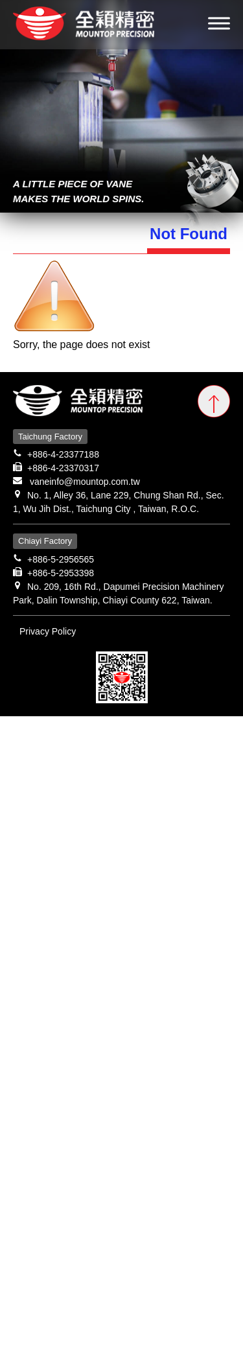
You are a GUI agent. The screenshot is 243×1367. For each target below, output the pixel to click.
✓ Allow (18, 754)
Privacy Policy (47, 631)
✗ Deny (18, 770)
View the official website (118, 910)
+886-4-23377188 (63, 454)
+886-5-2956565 (60, 559)
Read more (30, 910)
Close (13, 723)
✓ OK (157, 1358)
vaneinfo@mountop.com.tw (85, 481)
